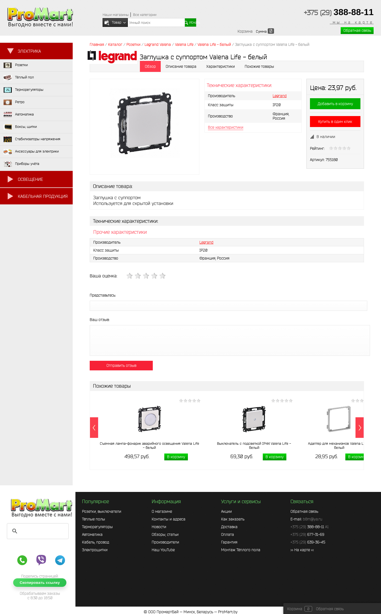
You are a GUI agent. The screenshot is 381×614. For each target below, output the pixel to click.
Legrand (280, 96)
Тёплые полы (93, 519)
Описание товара (181, 66)
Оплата (227, 534)
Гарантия (229, 542)
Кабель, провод (95, 542)
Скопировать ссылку (40, 583)
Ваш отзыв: (99, 319)
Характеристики (220, 66)
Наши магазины (116, 15)
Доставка (229, 527)
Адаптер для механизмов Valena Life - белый (339, 445)
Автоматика (92, 534)
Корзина (245, 31)
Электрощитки (95, 550)
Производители (165, 542)
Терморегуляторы (97, 527)
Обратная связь (357, 30)
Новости (159, 527)
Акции (226, 511)
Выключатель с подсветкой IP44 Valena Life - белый (254, 445)
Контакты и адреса (168, 519)
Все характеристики (225, 127)
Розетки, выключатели (101, 511)
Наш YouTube (163, 550)
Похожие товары (259, 66)
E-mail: (306, 519)
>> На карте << (302, 550)
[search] (36, 531)
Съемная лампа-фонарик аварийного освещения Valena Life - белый (149, 445)
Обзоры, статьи (165, 534)
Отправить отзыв (121, 365)
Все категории (144, 15)
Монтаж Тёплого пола (240, 550)
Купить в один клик (335, 121)
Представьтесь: (103, 295)
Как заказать (232, 519)
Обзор (150, 66)
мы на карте (352, 22)
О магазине (162, 511)
